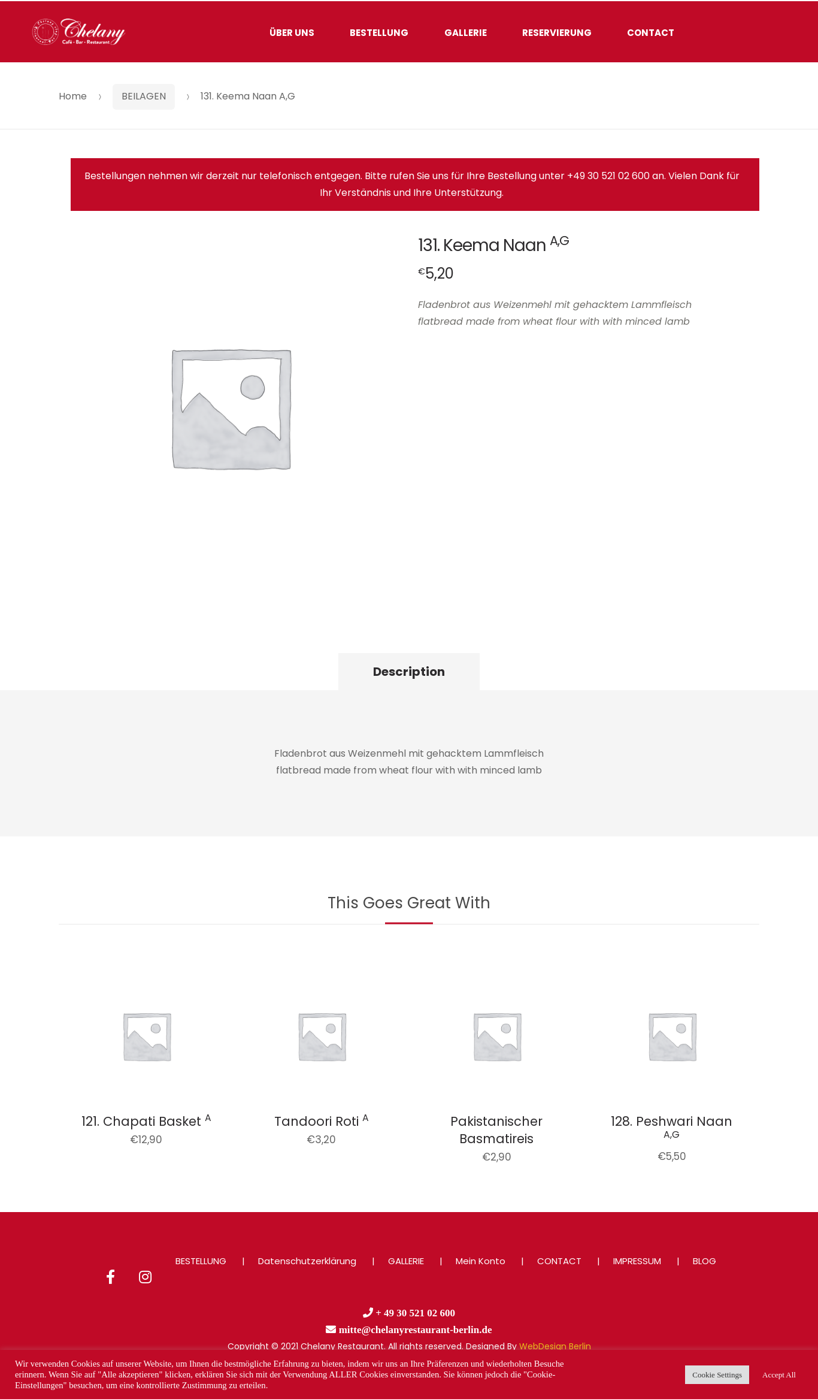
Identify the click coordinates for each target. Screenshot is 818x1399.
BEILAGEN (144, 96)
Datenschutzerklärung (307, 1261)
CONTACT (650, 32)
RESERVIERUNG (557, 32)
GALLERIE (465, 32)
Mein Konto (480, 1261)
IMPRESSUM (637, 1261)
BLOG (704, 1261)
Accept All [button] (779, 1374)
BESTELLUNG (379, 32)
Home (73, 96)
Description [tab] (409, 671)
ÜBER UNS (291, 32)
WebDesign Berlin (555, 1346)
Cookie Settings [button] (717, 1374)
